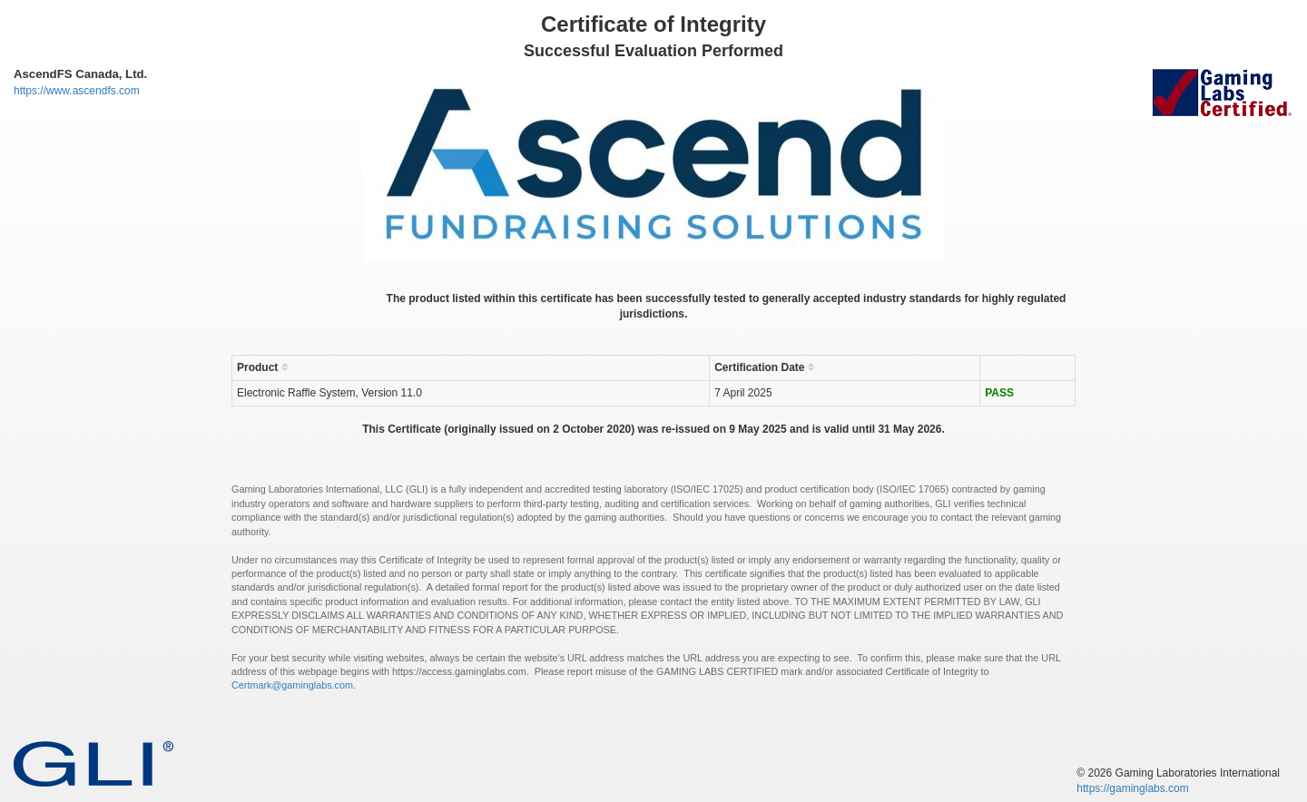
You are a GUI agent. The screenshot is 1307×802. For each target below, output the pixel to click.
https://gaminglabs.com (1132, 788)
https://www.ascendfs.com (77, 90)
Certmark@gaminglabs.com (292, 685)
